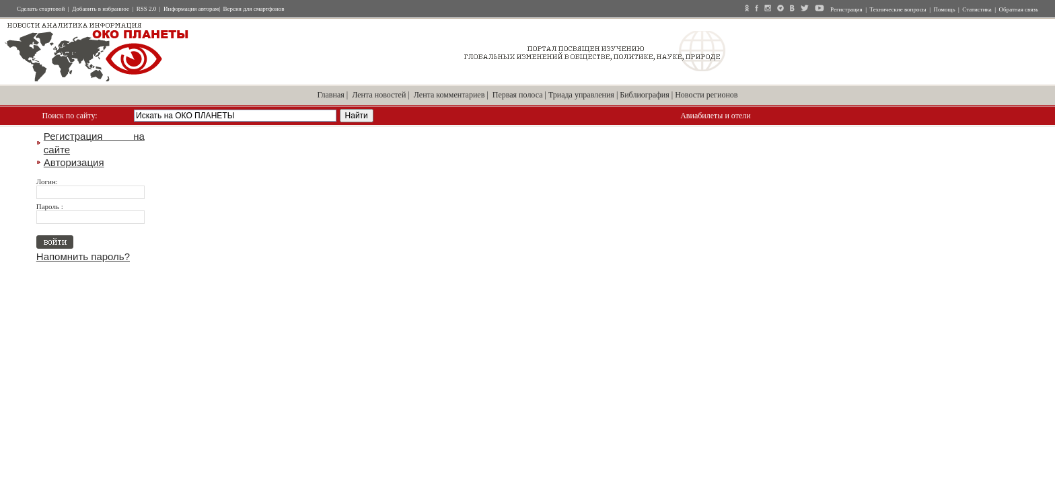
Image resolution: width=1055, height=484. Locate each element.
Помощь (944, 9)
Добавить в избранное (100, 8)
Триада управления (581, 94)
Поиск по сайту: (70, 115)
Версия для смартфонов (254, 8)
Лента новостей (379, 94)
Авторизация (74, 162)
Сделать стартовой (41, 8)
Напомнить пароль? (83, 256)
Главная (331, 94)
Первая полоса (518, 94)
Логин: (47, 181)
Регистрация (846, 9)
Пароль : (49, 206)
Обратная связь (1018, 9)
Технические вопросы (898, 9)
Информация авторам (191, 8)
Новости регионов (706, 94)
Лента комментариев (449, 94)
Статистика (976, 9)
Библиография (644, 94)
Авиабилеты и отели (715, 115)
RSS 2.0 (147, 8)
